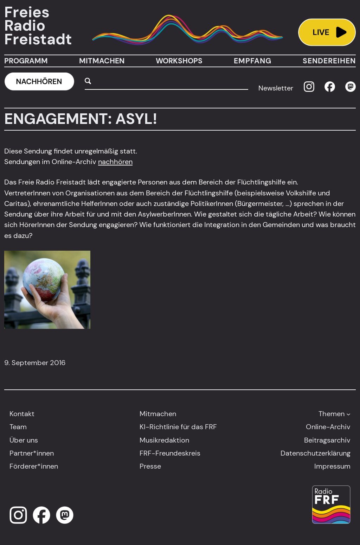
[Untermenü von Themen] (348, 414)
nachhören (115, 161)
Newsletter (275, 88)
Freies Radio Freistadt (38, 26)
